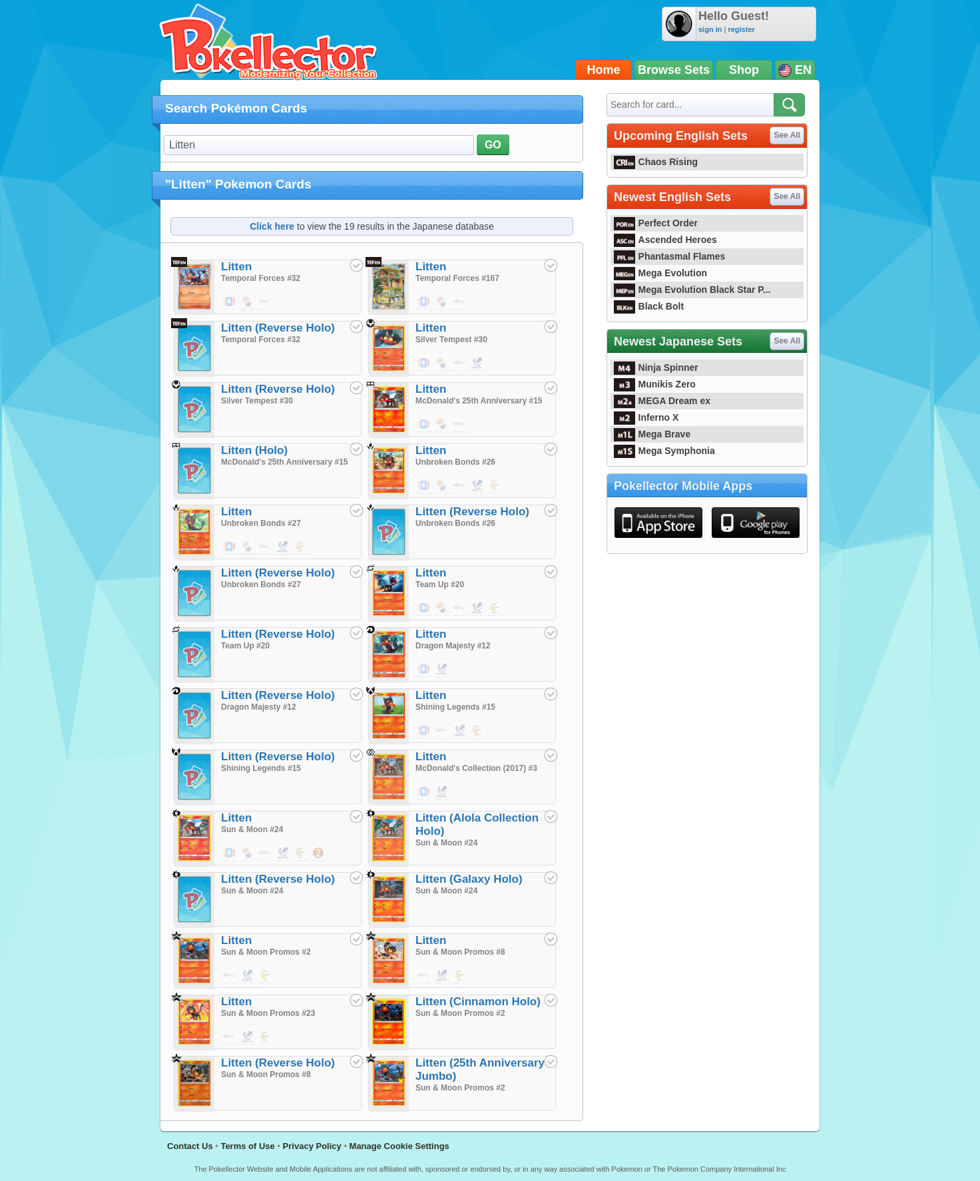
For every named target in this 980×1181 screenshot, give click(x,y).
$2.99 (229, 976)
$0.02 (477, 363)
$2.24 (265, 302)
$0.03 (424, 486)
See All (787, 135)
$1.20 (460, 486)
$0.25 (442, 608)
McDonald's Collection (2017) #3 (476, 768)
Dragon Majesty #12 (453, 645)
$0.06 (424, 669)
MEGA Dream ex (662, 400)
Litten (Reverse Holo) (278, 328)
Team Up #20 (439, 584)
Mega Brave (652, 434)
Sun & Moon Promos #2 (266, 952)
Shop (744, 70)
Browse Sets (674, 70)
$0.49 (442, 424)
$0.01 (229, 302)
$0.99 (265, 853)
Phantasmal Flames (669, 256)
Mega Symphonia (664, 450)
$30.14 (460, 302)
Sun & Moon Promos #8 (460, 952)
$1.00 (442, 731)
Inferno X (646, 417)
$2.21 (424, 792)
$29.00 (424, 302)
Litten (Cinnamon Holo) (478, 1001)
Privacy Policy (312, 1146)
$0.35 (495, 486)
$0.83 (247, 1037)
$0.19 (495, 608)
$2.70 (424, 976)
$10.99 (442, 302)
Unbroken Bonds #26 (455, 462)
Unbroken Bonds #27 (261, 523)
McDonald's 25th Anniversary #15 (478, 400)
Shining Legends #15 (455, 707)
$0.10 (283, 853)
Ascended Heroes (665, 239)
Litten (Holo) (254, 450)
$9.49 (460, 424)
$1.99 (229, 1037)
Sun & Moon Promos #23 (268, 1013)
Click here (272, 226)
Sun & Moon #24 (252, 829)
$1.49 (460, 363)
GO (493, 144)
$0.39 (247, 302)
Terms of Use (247, 1146)
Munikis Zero (655, 384)
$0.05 (424, 424)
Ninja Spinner (656, 367)
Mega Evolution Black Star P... (692, 289)
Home (603, 70)
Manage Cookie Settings (399, 1146)
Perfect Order (656, 223)
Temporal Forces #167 (457, 278)
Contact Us (190, 1146)
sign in (710, 29)
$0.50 (477, 731)
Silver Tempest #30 (451, 339)
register (741, 29)
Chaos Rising (656, 161)
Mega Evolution (660, 273)
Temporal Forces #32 (260, 278)
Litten (236, 266)
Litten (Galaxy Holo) (469, 879)
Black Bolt (649, 306)
